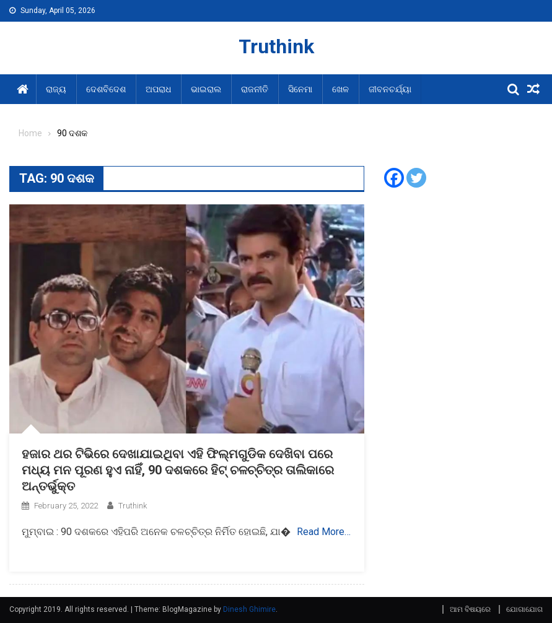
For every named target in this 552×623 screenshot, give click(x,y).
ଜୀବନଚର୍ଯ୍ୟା (390, 89)
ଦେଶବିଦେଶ (106, 89)
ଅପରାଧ (158, 89)
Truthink (276, 46)
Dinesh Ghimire (249, 609)
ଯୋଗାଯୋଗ (524, 609)
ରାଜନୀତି (254, 89)
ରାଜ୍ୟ (56, 89)
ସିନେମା (300, 89)
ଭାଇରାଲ (206, 89)
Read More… (324, 532)
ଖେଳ (340, 89)
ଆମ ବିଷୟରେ (470, 609)
